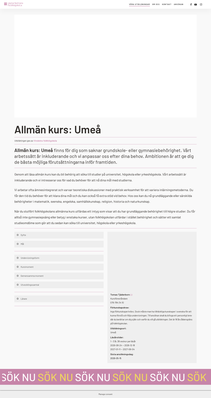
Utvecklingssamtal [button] (27, 284)
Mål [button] (20, 243)
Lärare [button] (21, 298)
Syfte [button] (21, 235)
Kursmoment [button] (25, 266)
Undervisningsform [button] (27, 257)
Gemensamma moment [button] (30, 275)
